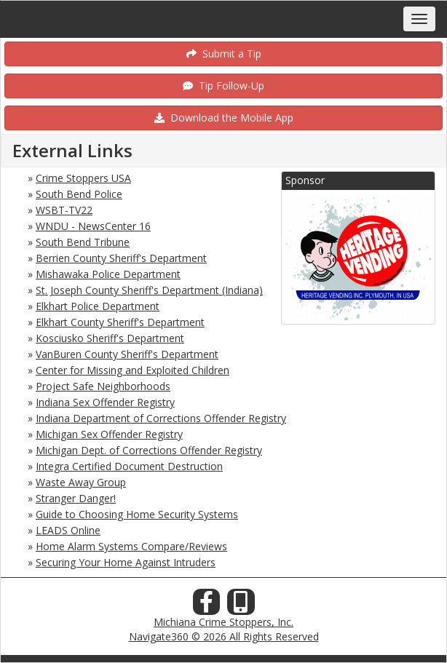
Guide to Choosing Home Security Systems (137, 514)
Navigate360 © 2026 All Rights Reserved (224, 636)
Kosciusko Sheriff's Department (110, 338)
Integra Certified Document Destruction (129, 466)
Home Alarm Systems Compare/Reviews (131, 546)
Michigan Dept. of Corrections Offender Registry (149, 450)
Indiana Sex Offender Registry (105, 402)
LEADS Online (68, 530)
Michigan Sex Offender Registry (109, 434)
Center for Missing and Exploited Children (132, 370)
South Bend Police (79, 194)
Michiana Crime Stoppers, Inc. (223, 622)
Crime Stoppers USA (83, 178)
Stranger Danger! (76, 498)
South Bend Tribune (83, 242)
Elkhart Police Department (97, 306)
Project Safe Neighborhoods (103, 386)
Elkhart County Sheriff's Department (120, 322)
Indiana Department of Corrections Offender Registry (161, 418)
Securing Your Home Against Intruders (125, 562)
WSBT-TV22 (64, 210)
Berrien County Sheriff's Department (121, 258)
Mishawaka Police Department (108, 274)
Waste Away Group (81, 482)
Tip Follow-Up (223, 85)
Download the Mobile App (223, 117)
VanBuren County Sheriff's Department (127, 354)
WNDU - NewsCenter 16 (93, 226)
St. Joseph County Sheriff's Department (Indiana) (149, 290)
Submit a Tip (223, 53)
